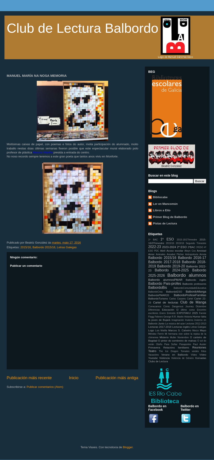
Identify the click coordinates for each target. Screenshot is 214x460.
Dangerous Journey (183, 306)
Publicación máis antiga (117, 378)
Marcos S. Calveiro (179, 330)
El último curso (186, 310)
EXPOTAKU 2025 (187, 312)
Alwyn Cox (190, 251)
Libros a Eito (162, 210)
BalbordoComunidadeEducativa (190, 288)
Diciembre (201, 306)
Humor (197, 316)
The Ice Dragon (168, 351)
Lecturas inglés (181, 326)
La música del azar (175, 323)
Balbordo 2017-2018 (164, 262)
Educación (168, 309)
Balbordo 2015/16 (44, 247)
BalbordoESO (174, 291)
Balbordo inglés (196, 279)
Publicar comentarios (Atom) (45, 387)
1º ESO (167, 239)
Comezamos (154, 306)
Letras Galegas (67, 247)
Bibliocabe (160, 197)
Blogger (128, 447)
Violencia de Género (182, 358)
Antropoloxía (191, 254)
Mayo (203, 330)
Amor (151, 254)
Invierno (189, 320)
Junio (161, 323)
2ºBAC (191, 247)
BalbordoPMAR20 (158, 295)
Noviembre (183, 337)
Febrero (159, 316)
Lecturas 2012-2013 (195, 323)
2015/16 (25, 247)
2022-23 (154, 247)
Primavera (154, 347)
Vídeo (194, 355)
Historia (188, 316)
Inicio (73, 378)
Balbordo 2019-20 (171, 266)
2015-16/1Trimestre (187, 239)
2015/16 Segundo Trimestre (191, 243)
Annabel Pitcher (175, 254)
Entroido (171, 313)
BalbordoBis (157, 287)
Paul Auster (199, 344)
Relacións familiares (176, 347)
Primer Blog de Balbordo (170, 217)
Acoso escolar (175, 250)
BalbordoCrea (155, 292)
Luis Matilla (161, 330)
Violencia (164, 357)
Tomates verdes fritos (193, 351)
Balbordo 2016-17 (192, 258)
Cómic (166, 306)
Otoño (159, 344)
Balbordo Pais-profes (164, 283)
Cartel (190, 298)
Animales (160, 254)
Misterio (164, 337)
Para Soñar (170, 344)
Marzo (195, 330)
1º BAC (153, 239)
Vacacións (153, 355)
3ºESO (199, 247)
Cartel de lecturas (165, 302)
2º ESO (182, 247)
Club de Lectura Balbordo (82, 28)
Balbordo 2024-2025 (172, 270)
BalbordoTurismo (158, 298)
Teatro (152, 351)
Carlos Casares (177, 298)
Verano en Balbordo (174, 354)
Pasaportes (185, 344)
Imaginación (177, 320)
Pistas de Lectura (165, 223)
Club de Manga (193, 302)
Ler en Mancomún (165, 204)
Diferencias (154, 310)
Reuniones (199, 347)
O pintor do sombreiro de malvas (177, 340)
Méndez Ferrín (156, 334)
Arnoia (203, 254)
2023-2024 (169, 247)
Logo (151, 330)
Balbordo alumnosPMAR (165, 279)
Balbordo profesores (194, 283)
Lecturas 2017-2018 (159, 326)
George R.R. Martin (173, 316)
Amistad (201, 250)
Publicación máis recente (29, 378)
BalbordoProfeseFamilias (190, 295)
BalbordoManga (196, 291)
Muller (173, 337)
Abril (162, 250)
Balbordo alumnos (186, 275)
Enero (163, 313)
